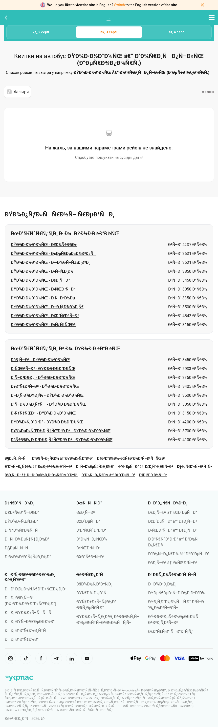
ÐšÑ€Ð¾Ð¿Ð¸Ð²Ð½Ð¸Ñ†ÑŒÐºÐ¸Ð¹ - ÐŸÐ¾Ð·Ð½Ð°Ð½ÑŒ (61, 439)
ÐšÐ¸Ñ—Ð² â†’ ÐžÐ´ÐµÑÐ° (172, 512)
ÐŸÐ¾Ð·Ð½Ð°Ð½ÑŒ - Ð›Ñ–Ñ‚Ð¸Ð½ (42, 271)
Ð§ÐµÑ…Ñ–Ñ (16, 458)
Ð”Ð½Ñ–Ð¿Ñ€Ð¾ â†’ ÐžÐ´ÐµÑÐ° (108, 475)
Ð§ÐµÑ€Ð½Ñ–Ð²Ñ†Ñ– (195, 467)
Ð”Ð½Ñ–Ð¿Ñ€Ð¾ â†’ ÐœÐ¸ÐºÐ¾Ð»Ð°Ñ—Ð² (38, 467)
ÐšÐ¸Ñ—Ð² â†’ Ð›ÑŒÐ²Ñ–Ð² (172, 563)
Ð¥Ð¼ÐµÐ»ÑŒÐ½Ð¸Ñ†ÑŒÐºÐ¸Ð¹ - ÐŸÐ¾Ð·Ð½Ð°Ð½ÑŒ (60, 431)
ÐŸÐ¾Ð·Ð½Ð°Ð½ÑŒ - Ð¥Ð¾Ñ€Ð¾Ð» (44, 244)
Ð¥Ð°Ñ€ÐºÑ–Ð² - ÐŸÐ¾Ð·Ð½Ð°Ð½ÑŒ (45, 386)
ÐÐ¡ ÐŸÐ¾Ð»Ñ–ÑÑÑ (29, 612)
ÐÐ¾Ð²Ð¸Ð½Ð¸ (162, 584)
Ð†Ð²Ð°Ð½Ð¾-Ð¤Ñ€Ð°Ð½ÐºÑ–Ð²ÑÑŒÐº (131, 458)
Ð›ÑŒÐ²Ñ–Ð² (88, 548)
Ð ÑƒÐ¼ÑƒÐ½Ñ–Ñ (23, 530)
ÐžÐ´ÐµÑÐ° (88, 521)
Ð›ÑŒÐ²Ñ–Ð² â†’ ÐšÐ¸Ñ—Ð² (172, 530)
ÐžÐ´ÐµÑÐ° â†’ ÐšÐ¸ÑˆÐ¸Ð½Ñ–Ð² (145, 467)
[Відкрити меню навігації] (212, 17)
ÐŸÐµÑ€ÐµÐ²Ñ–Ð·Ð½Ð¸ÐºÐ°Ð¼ (176, 593)
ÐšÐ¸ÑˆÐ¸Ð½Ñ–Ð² (153, 475)
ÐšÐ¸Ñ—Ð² (85, 512)
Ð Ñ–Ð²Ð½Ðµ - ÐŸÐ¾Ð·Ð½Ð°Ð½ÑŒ (43, 377)
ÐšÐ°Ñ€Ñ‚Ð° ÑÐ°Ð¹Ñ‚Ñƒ (170, 631)
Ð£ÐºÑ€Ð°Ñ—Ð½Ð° (22, 512)
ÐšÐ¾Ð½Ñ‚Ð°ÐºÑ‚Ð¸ (94, 584)
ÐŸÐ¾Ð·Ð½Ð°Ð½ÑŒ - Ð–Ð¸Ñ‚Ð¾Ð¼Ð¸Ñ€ (47, 307)
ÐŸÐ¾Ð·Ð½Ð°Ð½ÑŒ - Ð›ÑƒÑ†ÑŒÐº (43, 324)
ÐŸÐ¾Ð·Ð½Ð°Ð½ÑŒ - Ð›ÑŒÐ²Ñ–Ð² (43, 289)
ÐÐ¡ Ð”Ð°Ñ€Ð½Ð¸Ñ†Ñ (27, 630)
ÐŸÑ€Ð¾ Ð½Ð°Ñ (92, 593)
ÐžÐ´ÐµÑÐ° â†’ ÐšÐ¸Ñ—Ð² (172, 521)
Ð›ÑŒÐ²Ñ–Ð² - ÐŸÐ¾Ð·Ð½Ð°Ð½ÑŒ (43, 368)
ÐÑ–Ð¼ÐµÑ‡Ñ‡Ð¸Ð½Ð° (95, 467)
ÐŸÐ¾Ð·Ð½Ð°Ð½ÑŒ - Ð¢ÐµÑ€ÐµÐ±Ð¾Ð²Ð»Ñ (53, 253)
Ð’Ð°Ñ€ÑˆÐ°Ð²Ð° (91, 530)
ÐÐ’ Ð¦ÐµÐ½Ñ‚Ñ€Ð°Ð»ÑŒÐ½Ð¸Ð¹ (35, 589)
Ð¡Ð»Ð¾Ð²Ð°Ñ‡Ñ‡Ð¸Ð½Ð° (28, 557)
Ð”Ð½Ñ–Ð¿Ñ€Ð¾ (91, 539)
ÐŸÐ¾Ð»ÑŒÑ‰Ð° (21, 521)
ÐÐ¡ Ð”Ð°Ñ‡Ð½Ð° (22, 639)
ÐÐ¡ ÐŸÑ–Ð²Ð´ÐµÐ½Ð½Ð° (30, 621)
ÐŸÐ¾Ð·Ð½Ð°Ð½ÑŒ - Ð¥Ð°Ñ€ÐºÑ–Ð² (45, 315)
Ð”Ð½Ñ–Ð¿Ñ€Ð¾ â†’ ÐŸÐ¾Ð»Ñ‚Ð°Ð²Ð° (62, 458)
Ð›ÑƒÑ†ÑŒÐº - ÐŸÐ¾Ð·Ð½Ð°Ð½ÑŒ (43, 413)
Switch (119, 5)
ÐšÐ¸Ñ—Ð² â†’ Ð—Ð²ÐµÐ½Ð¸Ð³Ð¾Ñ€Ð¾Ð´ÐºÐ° (41, 475)
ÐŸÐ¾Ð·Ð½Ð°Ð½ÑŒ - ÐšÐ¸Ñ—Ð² (40, 280)
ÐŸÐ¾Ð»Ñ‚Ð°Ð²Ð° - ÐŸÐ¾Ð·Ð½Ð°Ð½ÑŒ (47, 422)
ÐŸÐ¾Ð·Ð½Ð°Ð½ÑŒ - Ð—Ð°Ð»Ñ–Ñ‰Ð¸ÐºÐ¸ (50, 262)
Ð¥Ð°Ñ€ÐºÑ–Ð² (90, 557)
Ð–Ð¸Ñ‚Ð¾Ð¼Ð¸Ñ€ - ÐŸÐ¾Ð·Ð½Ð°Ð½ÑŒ (47, 395)
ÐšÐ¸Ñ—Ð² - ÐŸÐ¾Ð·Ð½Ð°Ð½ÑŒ (40, 359)
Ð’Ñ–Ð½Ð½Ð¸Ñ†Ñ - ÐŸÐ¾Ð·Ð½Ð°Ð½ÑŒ (48, 404)
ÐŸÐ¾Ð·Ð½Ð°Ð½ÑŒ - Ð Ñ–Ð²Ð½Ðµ (43, 298)
